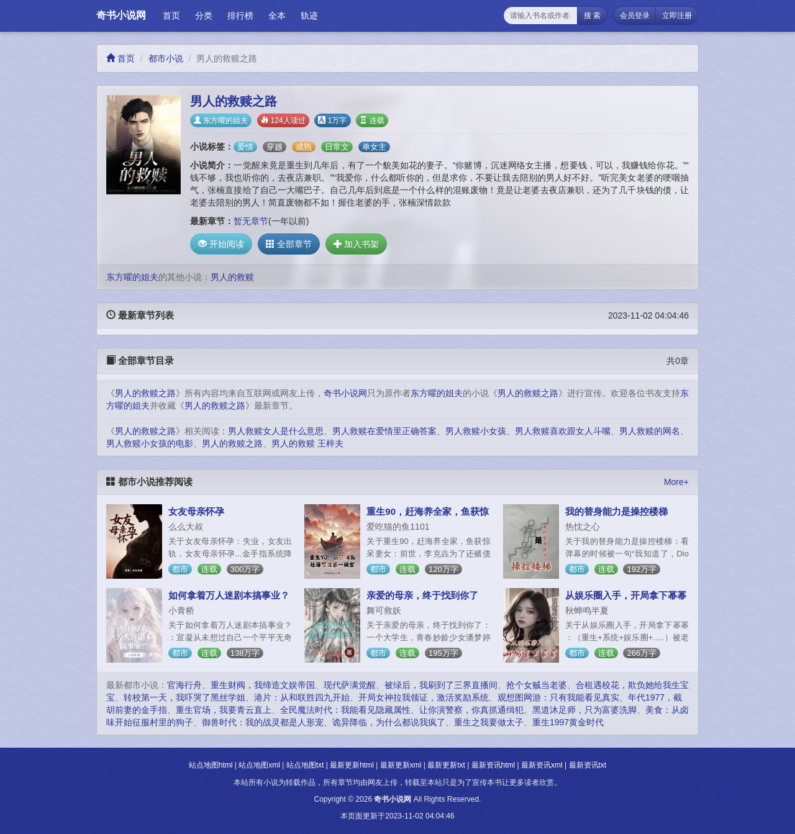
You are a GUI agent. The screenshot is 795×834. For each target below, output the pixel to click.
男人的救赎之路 (145, 393)
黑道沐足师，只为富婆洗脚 (584, 710)
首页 (171, 15)
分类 (203, 15)
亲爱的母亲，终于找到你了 (422, 595)
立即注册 (677, 15)
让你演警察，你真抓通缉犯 (471, 710)
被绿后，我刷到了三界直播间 (440, 685)
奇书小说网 (121, 15)
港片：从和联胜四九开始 (302, 697)
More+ (676, 482)
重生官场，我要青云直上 (223, 710)
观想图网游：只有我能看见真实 (558, 697)
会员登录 (635, 15)
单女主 (374, 147)
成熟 (304, 147)
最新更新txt (446, 765)
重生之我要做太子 (489, 722)
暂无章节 (251, 221)
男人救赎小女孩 (475, 431)
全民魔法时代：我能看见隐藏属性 (345, 710)
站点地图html (211, 765)
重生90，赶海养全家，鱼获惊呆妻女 (427, 516)
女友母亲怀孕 (196, 511)
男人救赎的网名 (649, 431)
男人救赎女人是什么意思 (276, 431)
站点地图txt (305, 765)
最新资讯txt (588, 765)
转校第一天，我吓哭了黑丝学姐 (184, 697)
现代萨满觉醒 (350, 685)
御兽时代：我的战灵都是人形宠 (263, 722)
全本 (277, 15)
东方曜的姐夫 (221, 120)
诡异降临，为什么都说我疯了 (388, 722)
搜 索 (592, 15)
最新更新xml (401, 765)
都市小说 (165, 58)
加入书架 (356, 244)
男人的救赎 (232, 277)
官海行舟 (184, 685)
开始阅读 (221, 244)
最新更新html (352, 765)
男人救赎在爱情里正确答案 (384, 431)
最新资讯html (493, 765)
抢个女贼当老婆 (536, 685)
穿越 (274, 147)
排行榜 (240, 15)
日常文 (337, 147)
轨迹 (309, 15)
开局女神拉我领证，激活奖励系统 (423, 697)
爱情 (245, 147)
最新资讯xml (542, 765)
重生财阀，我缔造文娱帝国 (263, 685)
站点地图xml (259, 765)
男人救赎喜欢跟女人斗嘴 (563, 431)
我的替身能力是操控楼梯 (616, 511)
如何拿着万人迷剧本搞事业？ (228, 595)
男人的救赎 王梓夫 (307, 443)
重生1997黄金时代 (568, 722)
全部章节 (289, 244)
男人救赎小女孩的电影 (149, 443)
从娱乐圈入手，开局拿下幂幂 (625, 595)
